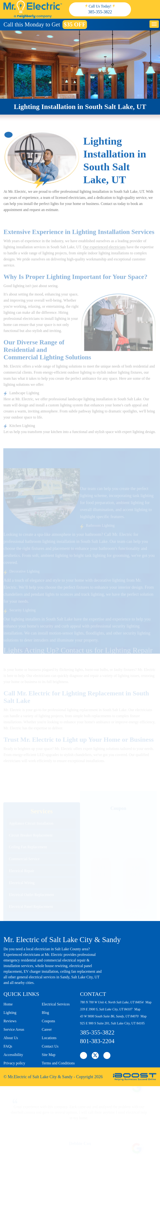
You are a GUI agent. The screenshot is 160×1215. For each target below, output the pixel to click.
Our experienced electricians (104, 266)
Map (148, 1002)
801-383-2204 (97, 1041)
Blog (45, 1013)
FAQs (8, 1046)
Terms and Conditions (58, 1063)
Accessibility (13, 1055)
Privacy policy (14, 1063)
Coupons (48, 1021)
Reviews (10, 1021)
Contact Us (50, 1046)
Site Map (48, 1055)
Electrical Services (56, 1004)
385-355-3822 (100, 12)
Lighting (10, 1013)
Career (47, 1029)
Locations (49, 1038)
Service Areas (14, 1029)
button (154, 24)
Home (8, 1004)
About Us (11, 1038)
